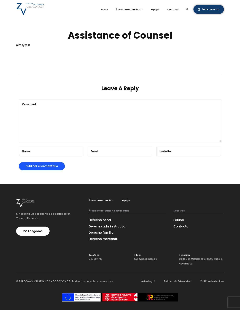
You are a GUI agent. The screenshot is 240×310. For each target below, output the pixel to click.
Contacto (173, 9)
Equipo (155, 9)
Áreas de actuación (128, 9)
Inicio (104, 9)
